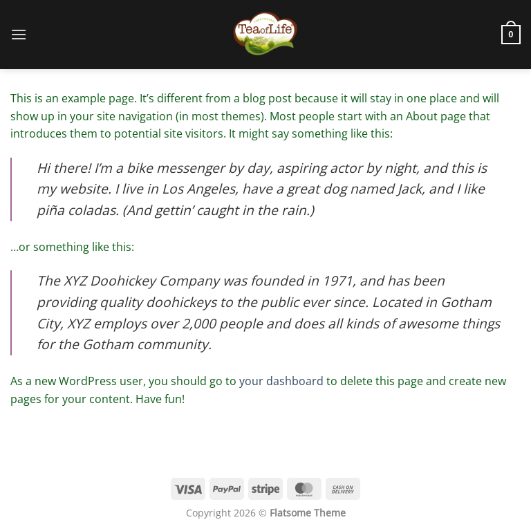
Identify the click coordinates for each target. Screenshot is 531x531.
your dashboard (281, 381)
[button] (18, 34)
